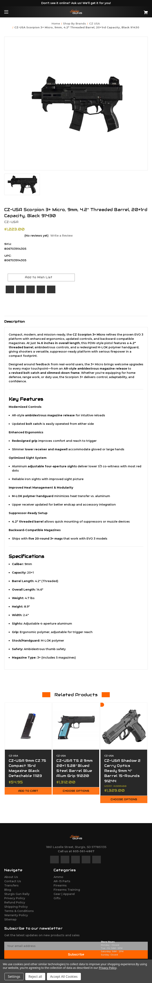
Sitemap (10, 919)
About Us (11, 877)
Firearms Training (67, 890)
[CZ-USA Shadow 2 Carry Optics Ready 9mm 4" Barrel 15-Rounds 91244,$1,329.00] (123, 726)
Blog (7, 890)
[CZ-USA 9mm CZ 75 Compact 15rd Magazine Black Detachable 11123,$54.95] (28, 726)
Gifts (57, 898)
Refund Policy (14, 902)
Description (14, 321)
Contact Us (12, 881)
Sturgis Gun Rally (17, 894)
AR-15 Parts (62, 881)
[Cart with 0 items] (133, 10)
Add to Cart (28, 791)
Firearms (60, 885)
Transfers (11, 885)
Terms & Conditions (19, 911)
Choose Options (76, 791)
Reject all (35, 976)
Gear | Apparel (64, 894)
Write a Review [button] (61, 235)
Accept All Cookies (64, 976)
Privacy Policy (14, 898)
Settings (14, 976)
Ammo (58, 877)
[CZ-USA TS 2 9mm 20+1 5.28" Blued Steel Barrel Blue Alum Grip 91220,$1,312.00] (76, 726)
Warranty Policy (16, 915)
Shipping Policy (16, 907)
